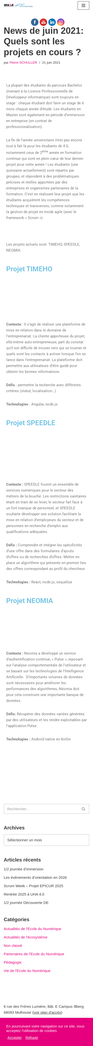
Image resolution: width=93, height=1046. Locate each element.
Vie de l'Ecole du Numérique (27, 971)
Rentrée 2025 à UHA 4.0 (24, 894)
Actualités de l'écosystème (25, 937)
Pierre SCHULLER (23, 62)
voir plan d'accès (47, 1012)
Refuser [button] (32, 1038)
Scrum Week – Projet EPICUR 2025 (33, 886)
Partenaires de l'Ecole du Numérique (34, 954)
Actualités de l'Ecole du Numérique (32, 929)
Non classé (13, 945)
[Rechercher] (41, 809)
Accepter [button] (14, 1038)
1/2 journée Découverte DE (26, 902)
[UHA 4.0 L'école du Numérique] (18, 5)
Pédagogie (13, 962)
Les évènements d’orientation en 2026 (35, 877)
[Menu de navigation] (83, 5)
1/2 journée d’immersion (23, 869)
